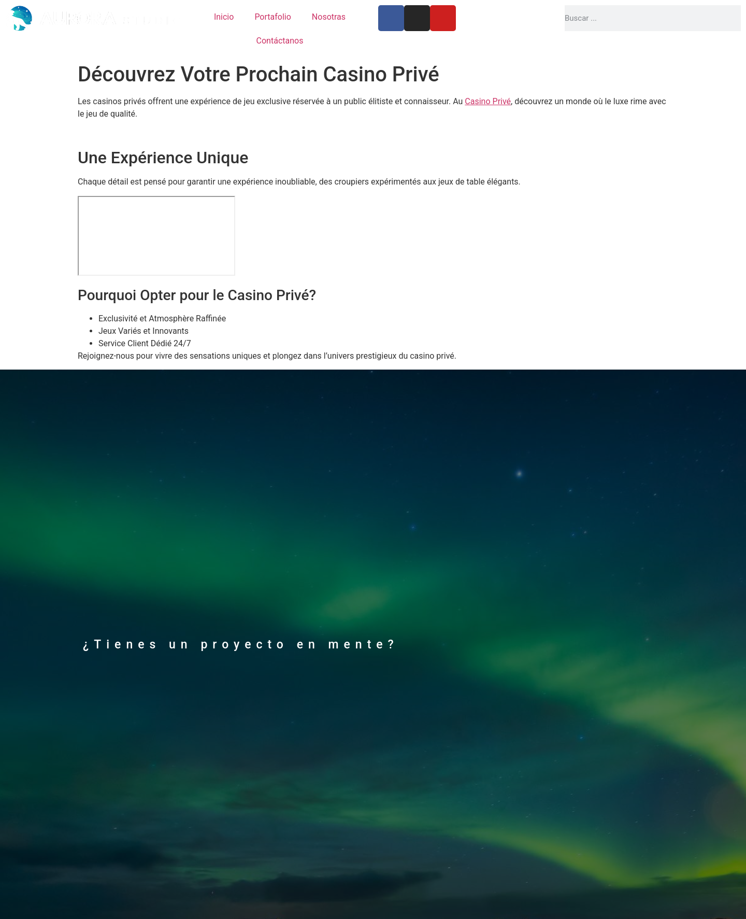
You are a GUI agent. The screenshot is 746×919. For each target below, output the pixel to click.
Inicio (224, 17)
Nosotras (329, 17)
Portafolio (272, 17)
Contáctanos (280, 41)
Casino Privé (488, 101)
